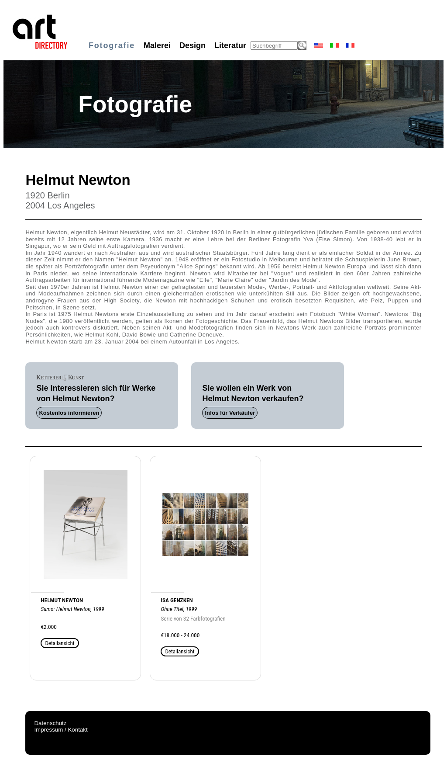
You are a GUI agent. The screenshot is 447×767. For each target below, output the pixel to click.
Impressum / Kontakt (60, 729)
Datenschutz (50, 723)
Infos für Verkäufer (230, 413)
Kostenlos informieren (69, 413)
